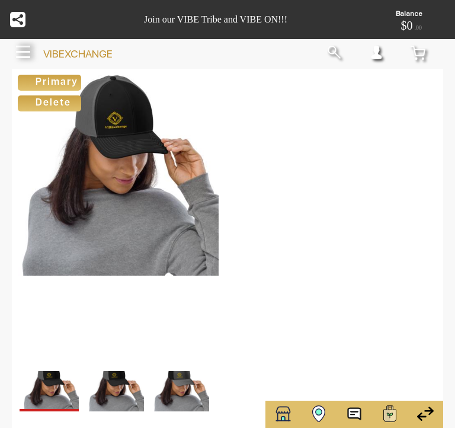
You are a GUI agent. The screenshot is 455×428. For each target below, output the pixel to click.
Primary (57, 82)
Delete (53, 103)
